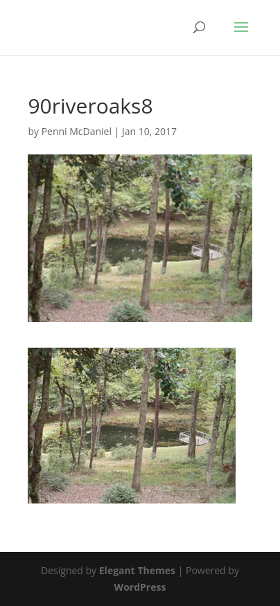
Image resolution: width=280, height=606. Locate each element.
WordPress (140, 587)
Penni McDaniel (77, 131)
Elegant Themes (137, 570)
